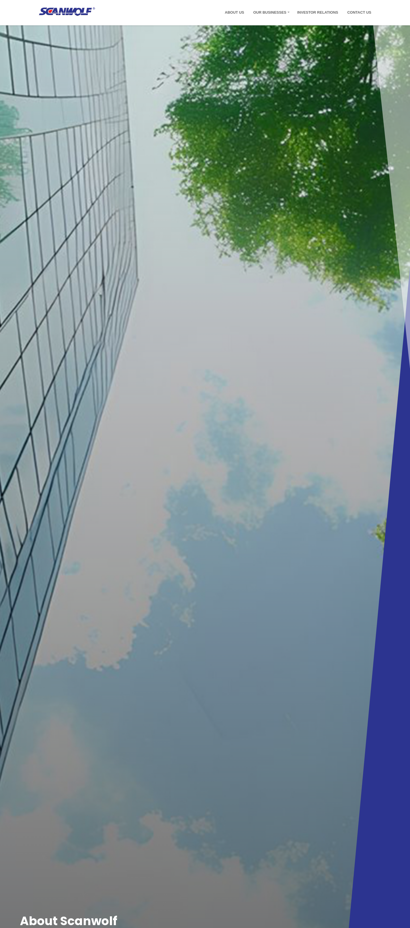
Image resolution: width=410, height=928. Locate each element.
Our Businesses (269, 12)
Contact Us (359, 12)
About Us (234, 12)
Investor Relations (317, 12)
